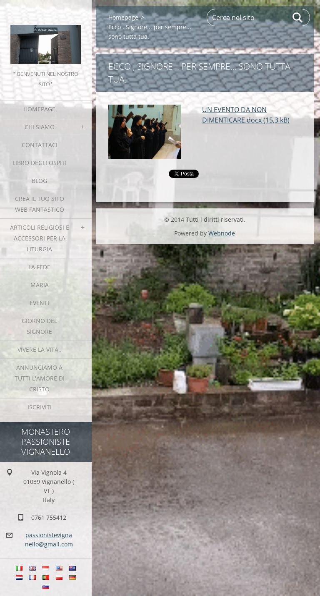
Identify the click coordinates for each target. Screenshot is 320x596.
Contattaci (40, 145)
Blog (39, 181)
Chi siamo (40, 127)
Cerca (297, 17)
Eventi (39, 303)
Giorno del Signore (39, 326)
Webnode (221, 233)
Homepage (39, 109)
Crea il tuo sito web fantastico (39, 204)
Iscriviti (40, 407)
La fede (39, 267)
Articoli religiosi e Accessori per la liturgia (39, 238)
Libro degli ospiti (39, 163)
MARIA (39, 285)
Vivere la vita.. (40, 349)
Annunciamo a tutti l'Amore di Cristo (40, 378)
